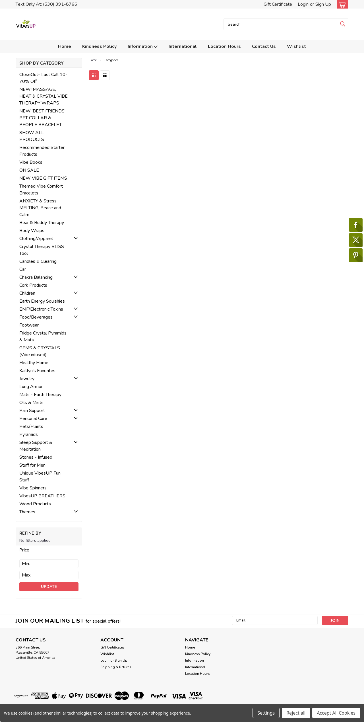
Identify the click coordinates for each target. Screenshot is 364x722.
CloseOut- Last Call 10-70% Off (43, 78)
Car (22, 269)
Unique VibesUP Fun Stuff (40, 476)
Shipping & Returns (115, 667)
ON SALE (29, 170)
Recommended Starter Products (42, 150)
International (183, 46)
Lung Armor (31, 386)
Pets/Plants (31, 426)
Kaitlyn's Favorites (37, 371)
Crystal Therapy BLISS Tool (41, 250)
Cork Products (33, 285)
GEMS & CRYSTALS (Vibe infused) (39, 351)
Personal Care (33, 418)
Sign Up (323, 4)
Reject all (295, 713)
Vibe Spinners (33, 488)
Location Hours (224, 46)
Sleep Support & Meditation (35, 445)
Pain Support (32, 410)
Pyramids (28, 434)
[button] (48, 550)
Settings (266, 713)
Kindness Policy (99, 46)
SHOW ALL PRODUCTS (31, 136)
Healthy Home (33, 363)
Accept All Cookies (336, 713)
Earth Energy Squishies (42, 301)
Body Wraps (31, 230)
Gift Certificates (112, 647)
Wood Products (35, 504)
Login (303, 4)
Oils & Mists (31, 402)
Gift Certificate (278, 4)
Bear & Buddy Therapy (41, 223)
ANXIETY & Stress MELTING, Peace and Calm (40, 208)
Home (64, 46)
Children (27, 293)
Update (49, 586)
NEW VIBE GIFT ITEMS (43, 178)
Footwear (29, 325)
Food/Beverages (36, 317)
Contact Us (264, 46)
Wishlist (296, 46)
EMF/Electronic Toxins (41, 309)
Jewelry (26, 379)
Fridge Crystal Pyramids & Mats (43, 336)
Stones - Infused (35, 457)
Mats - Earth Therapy (40, 394)
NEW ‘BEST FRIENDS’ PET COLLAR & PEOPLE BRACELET (42, 118)
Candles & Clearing (38, 261)
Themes (27, 512)
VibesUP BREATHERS (42, 496)
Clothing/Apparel (36, 238)
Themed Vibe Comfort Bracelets (41, 189)
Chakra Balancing (36, 277)
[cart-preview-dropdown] (341, 4)
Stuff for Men (32, 465)
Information (143, 46)
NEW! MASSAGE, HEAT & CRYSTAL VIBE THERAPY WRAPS (43, 96)
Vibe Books (30, 162)
